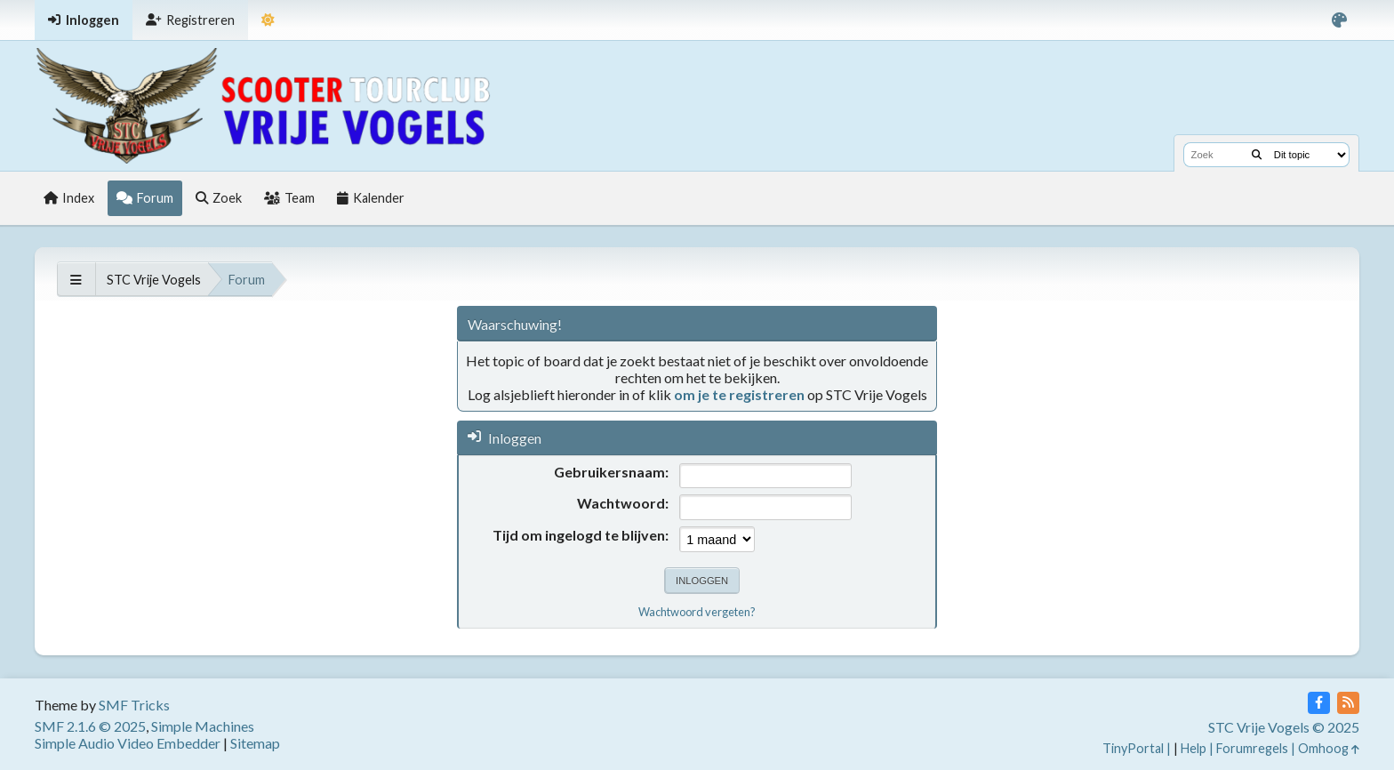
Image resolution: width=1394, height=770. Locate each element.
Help (1193, 748)
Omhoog (1328, 748)
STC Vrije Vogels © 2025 (1283, 726)
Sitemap (255, 742)
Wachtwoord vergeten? (697, 612)
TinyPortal (1133, 748)
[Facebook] (1319, 703)
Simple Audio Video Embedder (127, 742)
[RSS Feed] (1348, 703)
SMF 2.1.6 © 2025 (90, 726)
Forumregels (1252, 748)
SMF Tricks (134, 704)
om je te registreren (739, 394)
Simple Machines (202, 726)
